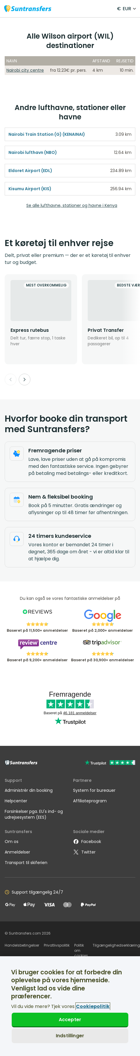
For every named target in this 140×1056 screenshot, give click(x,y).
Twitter (84, 852)
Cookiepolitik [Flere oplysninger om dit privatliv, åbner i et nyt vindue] (93, 1006)
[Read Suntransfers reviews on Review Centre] (37, 645)
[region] (70, 1006)
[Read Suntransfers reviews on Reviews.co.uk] (37, 615)
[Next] (24, 379)
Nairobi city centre (25, 70)
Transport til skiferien (26, 863)
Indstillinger (70, 1035)
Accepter (70, 1019)
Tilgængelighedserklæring (116, 945)
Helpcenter (16, 801)
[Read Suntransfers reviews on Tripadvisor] (102, 645)
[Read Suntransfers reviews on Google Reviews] (102, 615)
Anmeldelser (17, 852)
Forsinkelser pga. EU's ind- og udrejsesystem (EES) (34, 814)
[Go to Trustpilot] (110, 763)
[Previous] (10, 379)
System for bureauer (94, 790)
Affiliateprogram (90, 801)
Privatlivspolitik (57, 945)
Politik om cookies (81, 950)
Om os (11, 841)
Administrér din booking (29, 790)
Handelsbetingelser (22, 945)
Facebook (87, 841)
